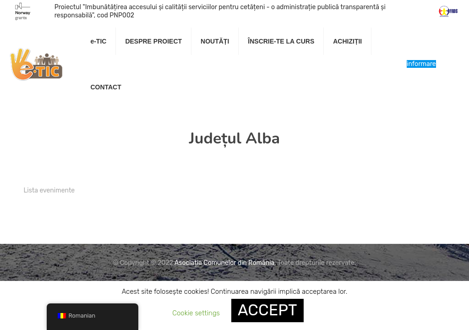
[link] (153, 64)
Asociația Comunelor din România (224, 263)
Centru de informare (421, 64)
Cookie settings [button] (196, 313)
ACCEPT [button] (267, 310)
